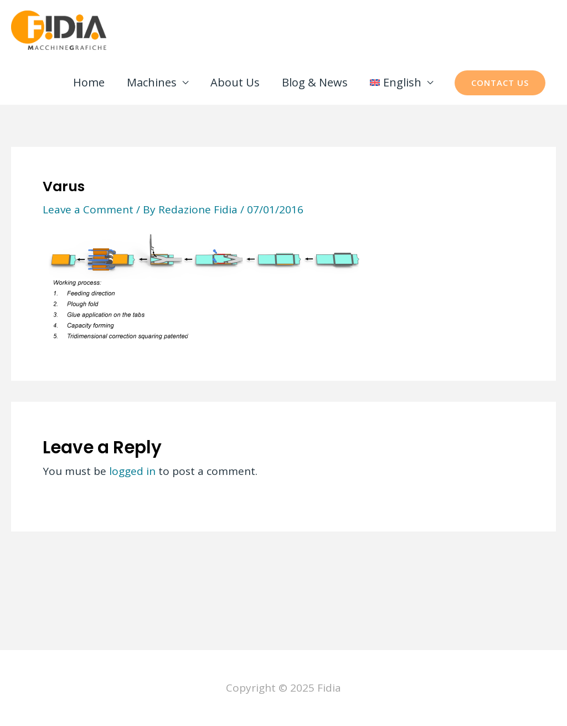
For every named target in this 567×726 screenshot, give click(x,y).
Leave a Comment (88, 209)
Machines (152, 82)
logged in (132, 471)
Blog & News (315, 82)
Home (89, 82)
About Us (235, 82)
